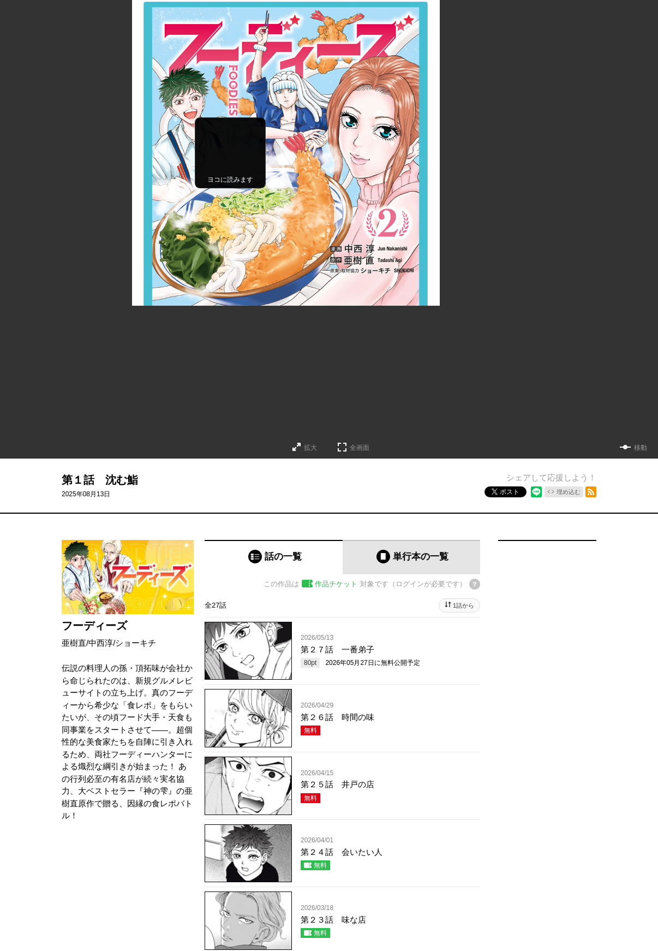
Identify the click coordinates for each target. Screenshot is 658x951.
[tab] (274, 557)
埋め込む (569, 492)
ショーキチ (135, 642)
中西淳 (100, 642)
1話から (463, 605)
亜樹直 (74, 642)
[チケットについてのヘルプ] (474, 584)
